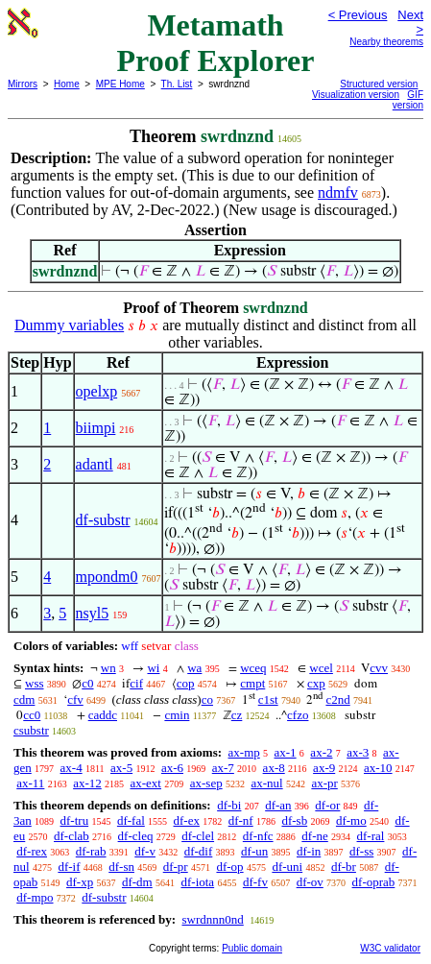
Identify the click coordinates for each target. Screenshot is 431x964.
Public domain (252, 948)
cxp (316, 683)
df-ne (314, 836)
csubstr (31, 730)
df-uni (287, 866)
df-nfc (258, 836)
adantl (94, 464)
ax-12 (87, 783)
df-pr (175, 866)
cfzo (297, 715)
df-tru (74, 820)
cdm (24, 699)
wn (108, 668)
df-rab (91, 851)
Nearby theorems (386, 41)
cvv (379, 668)
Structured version (379, 84)
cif (136, 683)
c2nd (337, 699)
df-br (343, 866)
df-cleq (136, 836)
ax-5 (121, 767)
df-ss (361, 851)
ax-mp (244, 752)
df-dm (137, 882)
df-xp (79, 882)
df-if (69, 866)
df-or (327, 805)
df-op (229, 866)
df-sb (294, 820)
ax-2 (321, 752)
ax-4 (71, 767)
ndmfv (338, 192)
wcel (321, 668)
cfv (75, 699)
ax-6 (172, 767)
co (207, 699)
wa (194, 668)
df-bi (229, 805)
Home (67, 84)
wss (34, 683)
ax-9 (324, 767)
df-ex (187, 820)
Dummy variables (69, 325)
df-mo (351, 820)
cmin (176, 715)
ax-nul (266, 783)
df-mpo (34, 897)
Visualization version (355, 94)
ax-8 (274, 767)
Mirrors (22, 84)
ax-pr (324, 783)
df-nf (240, 820)
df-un (254, 851)
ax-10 (378, 767)
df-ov (310, 882)
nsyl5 (92, 613)
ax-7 (223, 767)
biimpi (96, 428)
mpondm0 (107, 576)
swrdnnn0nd (212, 919)
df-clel (197, 836)
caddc (102, 715)
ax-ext (145, 783)
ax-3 (358, 752)
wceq (253, 668)
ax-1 (286, 752)
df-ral (371, 836)
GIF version (408, 99)
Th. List (177, 84)
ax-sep (206, 783)
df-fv (255, 882)
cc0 (31, 715)
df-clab (71, 836)
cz (237, 715)
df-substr (103, 520)
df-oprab (373, 882)
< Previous (358, 15)
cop (186, 683)
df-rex (31, 851)
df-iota (197, 882)
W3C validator (390, 948)
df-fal (131, 820)
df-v (145, 851)
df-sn (121, 866)
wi (153, 668)
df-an (278, 805)
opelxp (97, 391)
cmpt (252, 683)
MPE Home (120, 84)
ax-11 (30, 783)
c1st (268, 699)
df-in (309, 851)
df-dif (198, 851)
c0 (87, 683)
